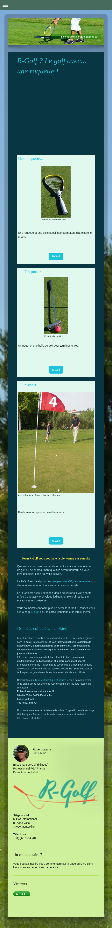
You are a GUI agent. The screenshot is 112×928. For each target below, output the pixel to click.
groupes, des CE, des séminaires (72, 581)
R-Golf (56, 256)
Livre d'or (86, 863)
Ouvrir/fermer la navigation (56, 5)
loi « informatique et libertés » (53, 680)
